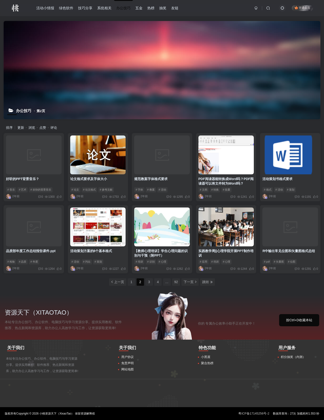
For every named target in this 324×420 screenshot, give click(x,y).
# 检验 (11, 261)
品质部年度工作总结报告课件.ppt (31, 251)
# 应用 (203, 261)
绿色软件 (66, 8)
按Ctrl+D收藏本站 (299, 320)
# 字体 (139, 189)
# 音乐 (11, 189)
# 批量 (226, 189)
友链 (174, 8)
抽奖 (162, 8)
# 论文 (75, 189)
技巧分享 (85, 8)
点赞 (42, 128)
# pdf (267, 261)
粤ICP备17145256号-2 (253, 413)
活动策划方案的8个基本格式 (91, 251)
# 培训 (139, 261)
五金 (139, 8)
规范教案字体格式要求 (151, 179)
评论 (53, 128)
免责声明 (127, 363)
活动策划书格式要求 (277, 179)
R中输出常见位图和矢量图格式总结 (288, 251)
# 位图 (291, 261)
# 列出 (86, 261)
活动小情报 (45, 8)
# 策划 (290, 189)
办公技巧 (123, 8)
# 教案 (150, 189)
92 (176, 282)
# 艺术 (22, 189)
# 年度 (34, 261)
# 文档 (203, 189)
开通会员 (302, 8)
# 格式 (267, 189)
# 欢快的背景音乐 (40, 189)
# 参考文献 (106, 189)
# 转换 (215, 189)
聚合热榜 (207, 363)
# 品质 (22, 261)
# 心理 (162, 261)
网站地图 (127, 369)
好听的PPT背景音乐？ (22, 179)
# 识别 (150, 261)
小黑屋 (205, 357)
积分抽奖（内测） (293, 357)
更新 (20, 128)
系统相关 (104, 8)
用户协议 (127, 357)
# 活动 (162, 189)
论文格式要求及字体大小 (88, 179)
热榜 (150, 8)
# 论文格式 (89, 189)
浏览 (31, 128)
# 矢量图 (279, 261)
